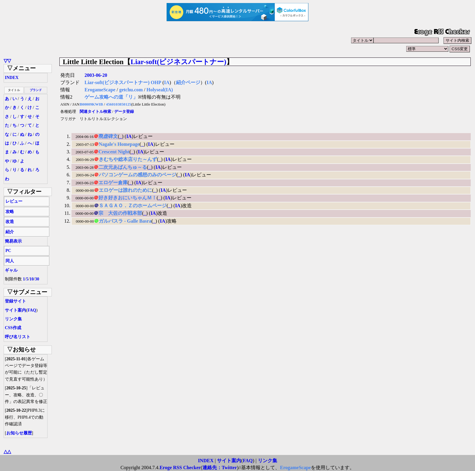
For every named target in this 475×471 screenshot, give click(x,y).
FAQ (32, 310)
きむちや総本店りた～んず (128, 159)
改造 (9, 221)
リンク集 (13, 319)
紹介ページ (188, 82)
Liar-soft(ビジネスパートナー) (178, 62)
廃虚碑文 (108, 136)
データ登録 (124, 112)
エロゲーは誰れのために (125, 190)
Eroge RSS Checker (180, 467)
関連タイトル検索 (95, 112)
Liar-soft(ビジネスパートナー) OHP (123, 82)
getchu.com (131, 89)
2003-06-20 (96, 75)
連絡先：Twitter (219, 467)
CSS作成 (13, 327)
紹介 (9, 232)
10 (31, 279)
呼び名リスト (17, 337)
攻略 (9, 211)
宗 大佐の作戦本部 (120, 213)
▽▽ (7, 60)
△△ (7, 451)
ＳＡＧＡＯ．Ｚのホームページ (133, 205)
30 (37, 279)
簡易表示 (13, 241)
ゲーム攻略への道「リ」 (111, 97)
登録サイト (15, 301)
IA (166, 82)
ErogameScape (100, 89)
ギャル (11, 270)
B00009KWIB (91, 104)
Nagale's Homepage (119, 144)
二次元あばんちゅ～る (122, 167)
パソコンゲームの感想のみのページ (137, 174)
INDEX (11, 77)
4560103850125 (118, 104)
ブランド (36, 90)
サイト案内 (15, 310)
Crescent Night (113, 151)
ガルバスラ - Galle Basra (125, 221)
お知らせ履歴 (19, 433)
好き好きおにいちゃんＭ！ (127, 197)
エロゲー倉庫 (113, 182)
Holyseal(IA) (160, 89)
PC (8, 250)
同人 (9, 261)
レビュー (13, 201)
